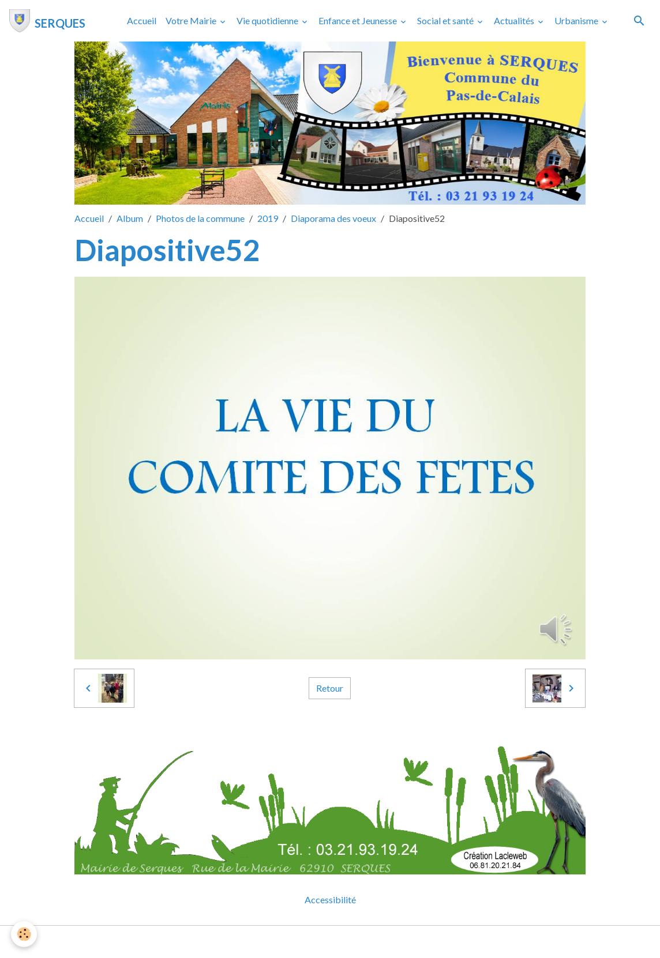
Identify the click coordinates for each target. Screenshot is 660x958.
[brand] (47, 20)
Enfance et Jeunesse (358, 20)
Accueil (141, 20)
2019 (267, 218)
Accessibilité (330, 899)
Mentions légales (284, 941)
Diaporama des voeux (333, 218)
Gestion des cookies (370, 941)
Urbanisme (577, 20)
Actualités (515, 20)
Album (130, 218)
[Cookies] (25, 934)
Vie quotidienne (268, 20)
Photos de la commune (200, 218)
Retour (329, 687)
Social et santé (446, 20)
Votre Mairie (192, 20)
